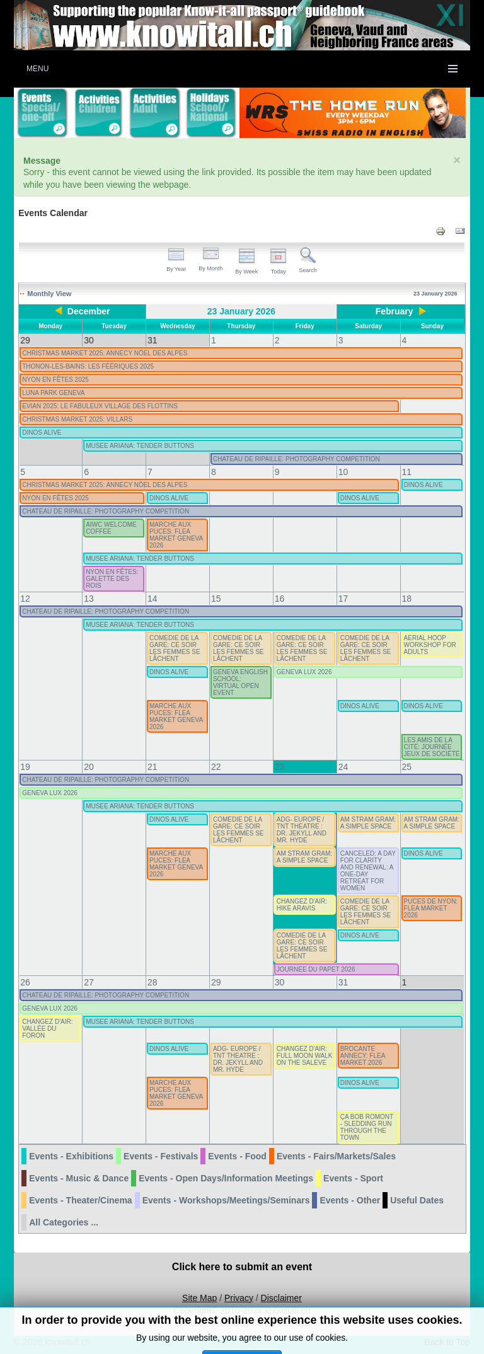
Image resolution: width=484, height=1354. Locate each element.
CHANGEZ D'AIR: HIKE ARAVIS (302, 905)
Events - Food (237, 1156)
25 (407, 767)
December (88, 311)
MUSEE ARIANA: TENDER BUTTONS (140, 445)
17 (343, 599)
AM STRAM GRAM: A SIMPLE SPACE (368, 823)
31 (343, 982)
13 (89, 599)
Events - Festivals (161, 1156)
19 (25, 767)
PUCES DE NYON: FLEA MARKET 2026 (431, 908)
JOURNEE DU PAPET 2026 (316, 969)
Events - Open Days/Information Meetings (226, 1178)
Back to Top (447, 1342)
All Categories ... (63, 1222)
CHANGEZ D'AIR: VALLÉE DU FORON (47, 1028)
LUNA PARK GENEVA (53, 392)
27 (89, 982)
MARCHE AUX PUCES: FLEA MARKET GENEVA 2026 (176, 535)
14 (152, 599)
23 (280, 767)
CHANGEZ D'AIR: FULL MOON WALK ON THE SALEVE (305, 1055)
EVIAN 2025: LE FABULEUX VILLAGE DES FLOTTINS (100, 406)
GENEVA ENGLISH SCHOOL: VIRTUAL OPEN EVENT (240, 682)
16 (280, 599)
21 (152, 767)
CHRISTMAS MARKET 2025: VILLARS (77, 419)
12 (25, 599)
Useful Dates (417, 1200)
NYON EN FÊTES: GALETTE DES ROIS (112, 578)
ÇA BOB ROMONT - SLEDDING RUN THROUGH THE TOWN (366, 1127)
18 (407, 599)
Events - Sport (353, 1178)
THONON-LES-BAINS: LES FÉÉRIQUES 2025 (88, 366)
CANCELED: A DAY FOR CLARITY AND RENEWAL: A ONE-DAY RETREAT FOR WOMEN (368, 871)
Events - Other (350, 1200)
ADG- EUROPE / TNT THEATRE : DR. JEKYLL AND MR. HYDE (301, 830)
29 (216, 982)
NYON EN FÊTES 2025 (55, 379)
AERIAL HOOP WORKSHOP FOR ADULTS (430, 644)
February (394, 311)
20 (89, 767)
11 (407, 472)
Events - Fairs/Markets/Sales (336, 1156)
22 (216, 767)
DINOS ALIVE (41, 432)
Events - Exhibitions (71, 1156)
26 (25, 982)
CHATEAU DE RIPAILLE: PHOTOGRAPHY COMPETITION (296, 459)
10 (343, 472)
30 (280, 982)
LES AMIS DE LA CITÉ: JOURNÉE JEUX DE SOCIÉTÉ (432, 747)
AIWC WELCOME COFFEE (111, 528)
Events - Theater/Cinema (80, 1200)
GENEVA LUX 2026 (304, 671)
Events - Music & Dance (79, 1178)
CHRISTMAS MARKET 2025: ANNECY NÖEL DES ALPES (104, 353)
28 (152, 982)
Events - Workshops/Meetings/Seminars (226, 1200)
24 (343, 767)
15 (216, 599)
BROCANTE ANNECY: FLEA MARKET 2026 (362, 1055)
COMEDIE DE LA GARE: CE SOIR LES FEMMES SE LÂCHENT (174, 648)
